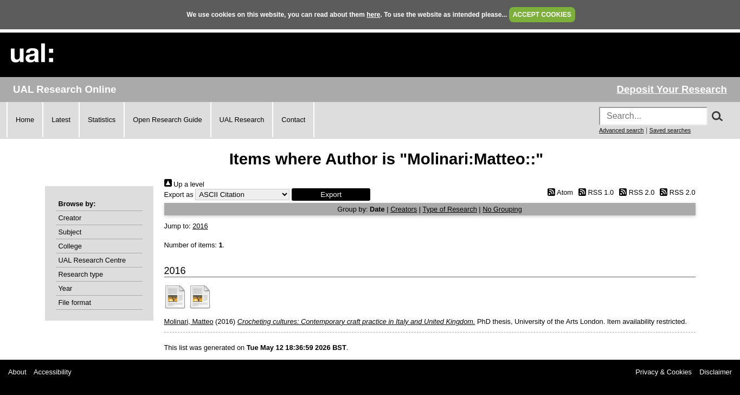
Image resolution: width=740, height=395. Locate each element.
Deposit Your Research (671, 89)
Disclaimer (715, 372)
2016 (200, 226)
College (70, 246)
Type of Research (449, 209)
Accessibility (53, 372)
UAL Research (242, 120)
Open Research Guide (167, 120)
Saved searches (670, 130)
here (373, 14)
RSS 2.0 (635, 192)
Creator (70, 218)
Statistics (101, 120)
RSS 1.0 (594, 192)
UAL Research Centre (92, 260)
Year (66, 288)
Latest (61, 120)
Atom (558, 192)
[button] (331, 194)
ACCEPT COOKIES (542, 14)
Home (25, 120)
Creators (403, 209)
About (17, 372)
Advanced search (621, 130)
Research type (81, 274)
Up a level (184, 184)
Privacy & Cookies (663, 372)
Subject (70, 232)
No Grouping (502, 209)
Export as (179, 194)
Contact (293, 120)
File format (75, 302)
